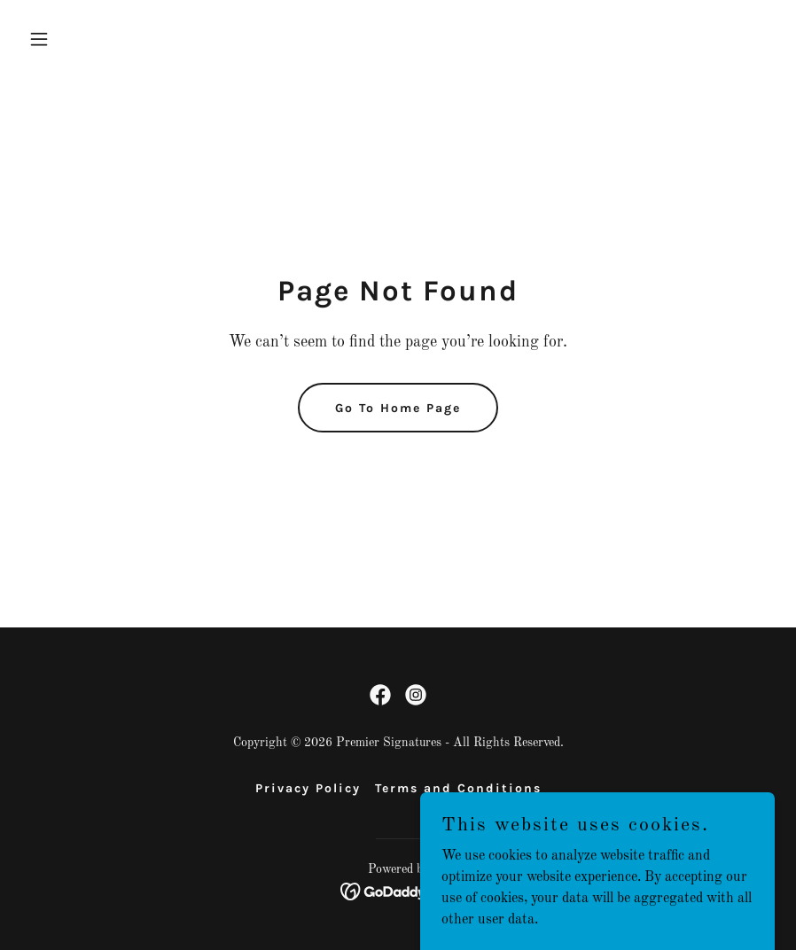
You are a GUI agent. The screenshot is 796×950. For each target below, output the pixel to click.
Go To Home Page (398, 408)
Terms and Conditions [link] (458, 788)
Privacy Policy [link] (308, 788)
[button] (78, 39)
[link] (380, 694)
